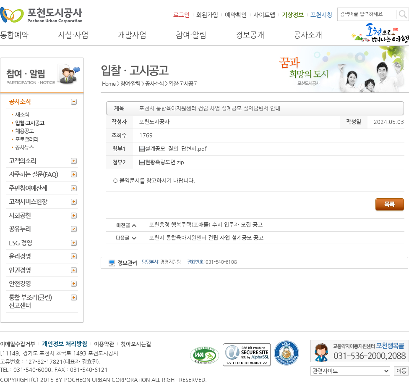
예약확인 (236, 14)
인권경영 (20, 270)
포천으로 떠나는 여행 (380, 33)
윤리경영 (20, 256)
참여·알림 (191, 35)
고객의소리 (22, 160)
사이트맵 (264, 14)
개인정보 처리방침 (64, 343)
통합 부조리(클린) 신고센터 (30, 301)
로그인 (181, 14)
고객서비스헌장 (28, 201)
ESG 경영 (20, 242)
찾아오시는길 (136, 344)
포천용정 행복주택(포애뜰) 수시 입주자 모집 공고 (206, 224)
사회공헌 (20, 215)
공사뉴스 (24, 147)
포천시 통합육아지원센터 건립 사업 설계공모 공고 (206, 237)
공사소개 (308, 35)
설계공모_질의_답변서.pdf (173, 148)
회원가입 (207, 14)
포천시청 (321, 14)
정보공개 (250, 35)
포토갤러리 (26, 139)
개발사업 (132, 35)
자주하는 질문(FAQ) (33, 174)
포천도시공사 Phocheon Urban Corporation (41, 14)
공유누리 (20, 228)
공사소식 (20, 101)
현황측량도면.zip (161, 162)
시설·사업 (73, 35)
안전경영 (20, 283)
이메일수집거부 (17, 344)
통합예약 (14, 35)
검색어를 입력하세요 (361, 14)
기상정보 (293, 14)
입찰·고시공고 (29, 123)
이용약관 (104, 344)
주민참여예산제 (28, 188)
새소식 (22, 114)
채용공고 (24, 131)
